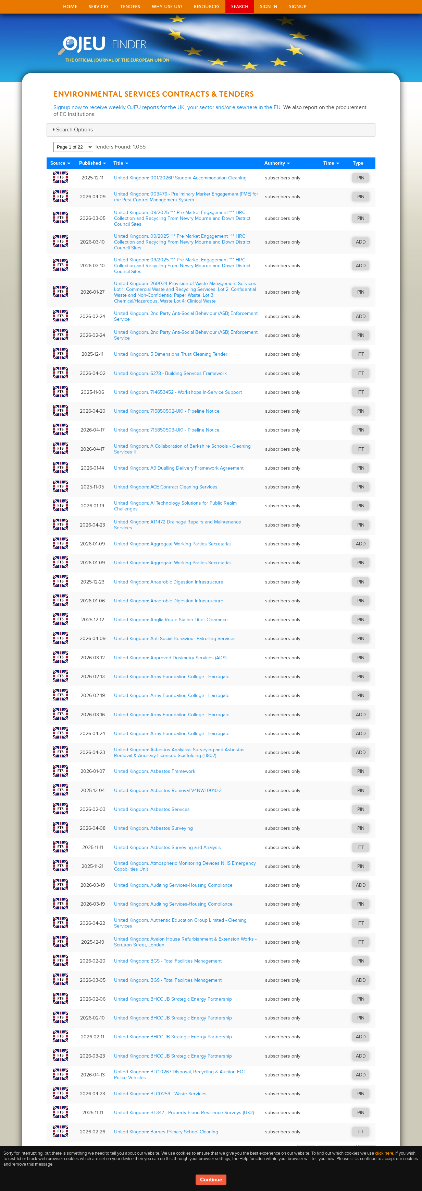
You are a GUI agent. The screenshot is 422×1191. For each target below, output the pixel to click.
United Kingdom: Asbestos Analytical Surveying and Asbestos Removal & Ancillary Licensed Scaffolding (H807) (179, 752)
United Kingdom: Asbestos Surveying (153, 828)
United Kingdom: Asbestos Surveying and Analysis (167, 847)
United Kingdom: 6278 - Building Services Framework (170, 373)
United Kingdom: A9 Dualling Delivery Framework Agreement (179, 468)
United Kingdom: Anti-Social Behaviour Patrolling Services (175, 638)
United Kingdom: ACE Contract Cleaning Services (166, 487)
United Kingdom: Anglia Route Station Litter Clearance (171, 620)
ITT (361, 354)
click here (384, 1153)
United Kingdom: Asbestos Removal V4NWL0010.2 (168, 790)
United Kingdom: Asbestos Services (152, 809)
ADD (361, 242)
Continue (211, 1179)
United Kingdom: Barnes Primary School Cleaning (166, 1132)
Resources (207, 5)
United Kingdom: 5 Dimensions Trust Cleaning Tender (170, 354)
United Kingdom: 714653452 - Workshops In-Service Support (178, 392)
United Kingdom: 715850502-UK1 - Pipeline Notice (167, 411)
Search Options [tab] (72, 129)
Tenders (130, 5)
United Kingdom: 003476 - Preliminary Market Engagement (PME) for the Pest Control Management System (186, 197)
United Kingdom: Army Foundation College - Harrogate (171, 677)
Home (70, 5)
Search (239, 5)
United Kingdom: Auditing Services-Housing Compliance (173, 885)
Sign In (268, 5)
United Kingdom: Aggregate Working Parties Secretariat (172, 544)
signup (298, 5)
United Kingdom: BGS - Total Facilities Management (168, 961)
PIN (360, 178)
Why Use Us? (167, 5)
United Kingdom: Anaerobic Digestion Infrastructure (168, 582)
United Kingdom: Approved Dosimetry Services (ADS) (170, 658)
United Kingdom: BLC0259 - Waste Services (160, 1094)
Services (99, 5)
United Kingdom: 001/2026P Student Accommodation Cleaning (180, 178)
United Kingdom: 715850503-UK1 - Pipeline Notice (167, 430)
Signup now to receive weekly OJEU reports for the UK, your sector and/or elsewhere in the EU (167, 107)
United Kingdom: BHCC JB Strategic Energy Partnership (173, 999)
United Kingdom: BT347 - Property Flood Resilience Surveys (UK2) (184, 1113)
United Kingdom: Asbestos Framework (154, 771)
